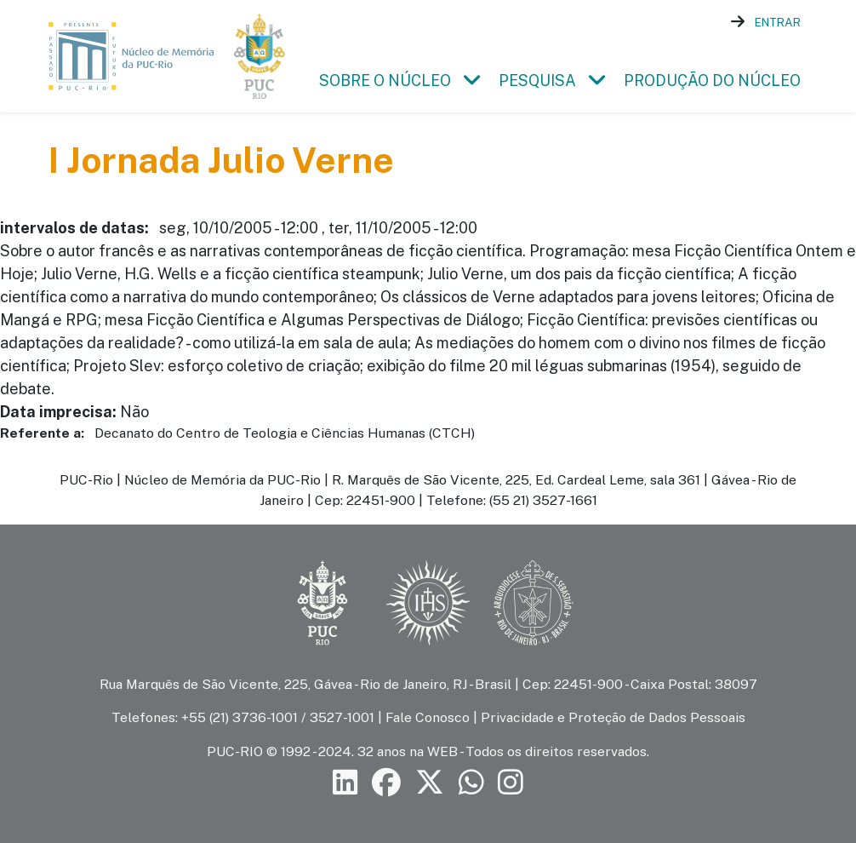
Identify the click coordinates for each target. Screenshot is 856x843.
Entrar (778, 22)
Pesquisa (537, 80)
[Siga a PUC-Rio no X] (429, 782)
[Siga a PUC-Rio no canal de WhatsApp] (471, 782)
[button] (471, 80)
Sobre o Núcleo (385, 80)
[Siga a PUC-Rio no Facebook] (386, 782)
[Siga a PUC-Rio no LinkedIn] (345, 782)
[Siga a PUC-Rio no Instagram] (510, 782)
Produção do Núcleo (712, 80)
